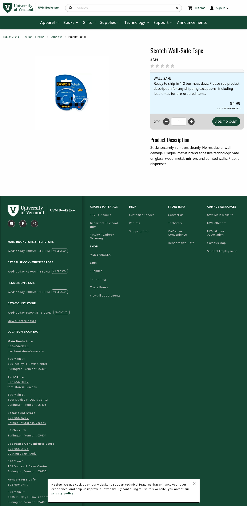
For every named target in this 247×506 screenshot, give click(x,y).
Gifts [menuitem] (87, 22)
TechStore (175, 223)
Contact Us (176, 215)
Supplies (96, 271)
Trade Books (99, 287)
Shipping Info (139, 231)
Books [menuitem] (68, 22)
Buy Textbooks (100, 215)
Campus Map (225, 243)
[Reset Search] (177, 8)
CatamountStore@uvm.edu (27, 423)
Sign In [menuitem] (220, 8)
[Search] (71, 8)
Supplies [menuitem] (108, 22)
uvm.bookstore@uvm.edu (26, 351)
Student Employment (225, 251)
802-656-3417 (18, 484)
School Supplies (34, 37)
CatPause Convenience (177, 233)
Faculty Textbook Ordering (102, 236)
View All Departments (105, 295)
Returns (134, 223)
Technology (98, 279)
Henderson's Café (181, 243)
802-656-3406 (18, 449)
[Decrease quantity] (166, 121)
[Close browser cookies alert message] (194, 483)
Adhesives (56, 37)
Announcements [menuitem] (192, 22)
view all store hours (22, 321)
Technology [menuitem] (134, 22)
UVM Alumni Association (225, 233)
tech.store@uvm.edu (22, 387)
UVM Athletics (225, 223)
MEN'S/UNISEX (100, 254)
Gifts (93, 263)
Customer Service (142, 215)
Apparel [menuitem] (47, 22)
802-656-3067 (18, 382)
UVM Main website (225, 215)
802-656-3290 (18, 346)
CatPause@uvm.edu (22, 453)
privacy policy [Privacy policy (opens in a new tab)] (62, 493)
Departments (11, 37)
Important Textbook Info (104, 224)
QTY (157, 121)
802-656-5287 (18, 418)
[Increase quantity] (191, 121)
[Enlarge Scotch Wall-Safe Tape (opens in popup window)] (72, 93)
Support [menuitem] (161, 22)
